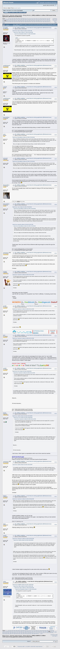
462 (26, 20)
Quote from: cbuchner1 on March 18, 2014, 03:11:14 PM (23, 274)
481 (12, 21)
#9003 (55, 87)
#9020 (55, 582)
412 (29, 18)
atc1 (4, 335)
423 (49, 18)
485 (20, 21)
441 (34, 19)
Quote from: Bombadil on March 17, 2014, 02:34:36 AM (25, 33)
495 (38, 21)
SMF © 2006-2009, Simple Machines (35, 646)
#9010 (55, 253)
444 (40, 19)
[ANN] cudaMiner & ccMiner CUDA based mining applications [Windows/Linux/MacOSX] (24, 636)
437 (27, 19)
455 (13, 20)
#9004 (55, 99)
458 (18, 20)
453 (9, 20)
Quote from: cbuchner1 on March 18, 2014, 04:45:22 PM (23, 538)
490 (29, 21)
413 (31, 18)
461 (24, 20)
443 (38, 19)
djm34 (4, 413)
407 (20, 18)
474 (48, 20)
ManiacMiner (6, 185)
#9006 (55, 134)
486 (21, 21)
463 (27, 20)
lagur (4, 523)
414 (33, 18)
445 (42, 19)
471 (42, 20)
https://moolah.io (16, 76)
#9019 (55, 536)
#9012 (55, 306)
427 (9, 19)
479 (9, 21)
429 (12, 19)
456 (15, 20)
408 (22, 18)
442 (36, 19)
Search (13, 12)
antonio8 (5, 158)
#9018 (55, 524)
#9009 (55, 204)
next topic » (55, 20)
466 (33, 20)
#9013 (55, 335)
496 (40, 21)
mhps (4, 581)
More (25, 12)
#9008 (55, 185)
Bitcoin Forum (5, 15)
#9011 (55, 272)
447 (45, 19)
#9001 (55, 28)
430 (14, 19)
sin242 (4, 368)
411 (27, 18)
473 (46, 20)
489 (27, 21)
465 (31, 20)
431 (16, 19)
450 (3, 20)
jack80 (4, 306)
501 (49, 21)
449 (49, 19)
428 (10, 19)
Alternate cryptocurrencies (16, 15)
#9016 (55, 462)
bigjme (5, 495)
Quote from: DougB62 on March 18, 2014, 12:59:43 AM (23, 584)
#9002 (55, 65)
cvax (4, 134)
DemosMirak (6, 117)
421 (45, 18)
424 (3, 19)
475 (49, 20)
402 (11, 18)
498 (43, 21)
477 (5, 21)
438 (29, 19)
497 (42, 21)
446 (43, 19)
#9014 (55, 368)
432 (18, 19)
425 (5, 19)
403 (13, 18)
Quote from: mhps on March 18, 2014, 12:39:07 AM (22, 30)
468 (37, 20)
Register (21, 12)
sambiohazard (6, 65)
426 (7, 19)
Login (17, 12)
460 (22, 20)
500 (47, 21)
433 (20, 19)
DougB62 (5, 27)
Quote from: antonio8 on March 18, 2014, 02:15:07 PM (23, 224)
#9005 (55, 118)
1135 (3, 22)
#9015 (55, 413)
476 (3, 21)
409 (23, 18)
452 (7, 20)
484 (18, 21)
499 (45, 21)
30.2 (18, 10)
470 (40, 20)
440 (32, 19)
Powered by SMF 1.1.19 (22, 646)
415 (35, 18)
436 (25, 19)
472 (44, 20)
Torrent (21, 10)
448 (47, 19)
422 (47, 18)
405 (16, 18)
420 (44, 18)
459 (20, 20)
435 (23, 19)
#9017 (55, 496)
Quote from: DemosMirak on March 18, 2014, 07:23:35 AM (24, 137)
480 (10, 21)
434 (21, 19)
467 (35, 20)
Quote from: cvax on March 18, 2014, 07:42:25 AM (22, 207)
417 (38, 18)
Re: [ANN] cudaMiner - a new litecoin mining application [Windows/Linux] (33, 27)
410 (25, 18)
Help (10, 12)
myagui (5, 271)
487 (23, 21)
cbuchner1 (5, 252)
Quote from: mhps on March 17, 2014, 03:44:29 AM (23, 32)
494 (36, 21)
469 (38, 20)
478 (7, 21)
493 (34, 21)
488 (25, 21)
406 (18, 18)
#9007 (55, 158)
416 (36, 18)
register (18, 7)
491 (30, 21)
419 (42, 18)
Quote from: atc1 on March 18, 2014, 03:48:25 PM (22, 371)
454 (11, 20)
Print (56, 22)
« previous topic (54, 19)
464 (29, 20)
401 (9, 18)
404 (14, 18)
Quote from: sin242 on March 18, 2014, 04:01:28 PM (22, 464)
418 (40, 18)
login (15, 7)
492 (32, 21)
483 (16, 21)
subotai (5, 86)
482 (14, 21)
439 (30, 19)
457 (16, 20)
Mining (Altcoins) (27, 15)
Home (6, 12)
